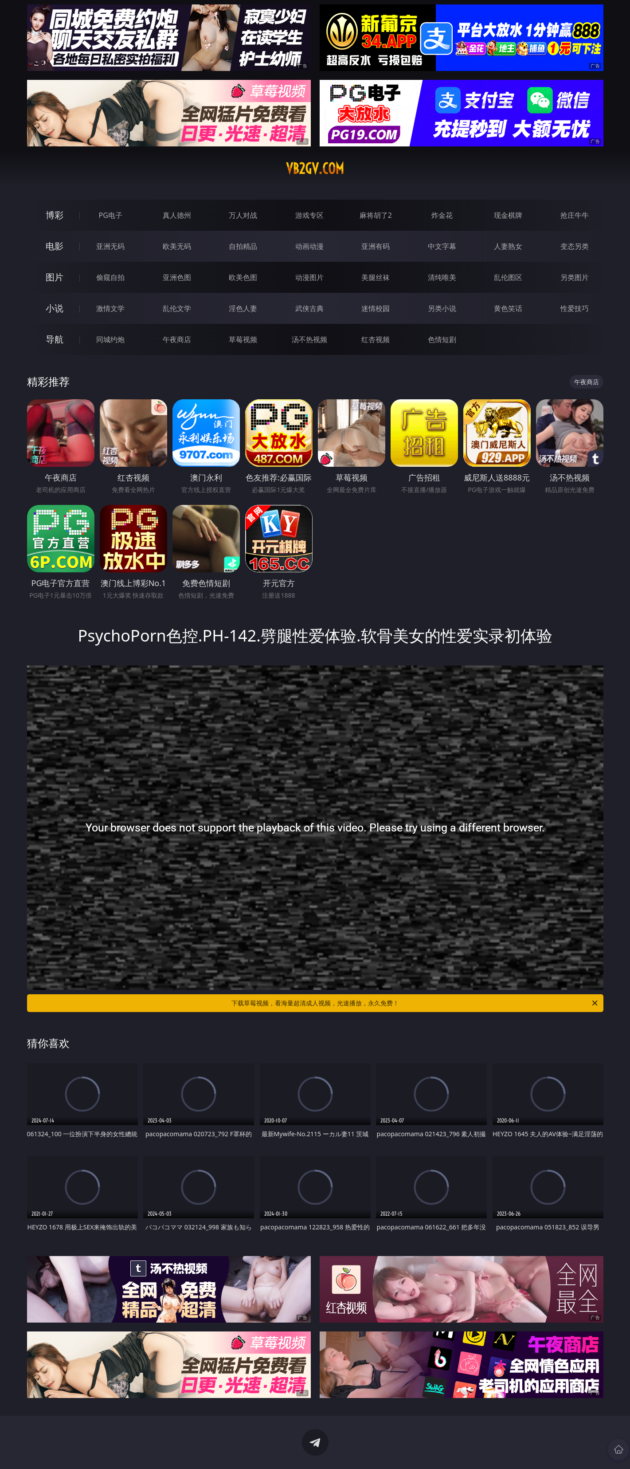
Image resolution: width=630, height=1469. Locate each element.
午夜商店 (177, 339)
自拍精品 (243, 246)
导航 (54, 339)
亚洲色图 (177, 277)
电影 (54, 246)
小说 (54, 308)
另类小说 (442, 308)
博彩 (54, 215)
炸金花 (442, 215)
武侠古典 (309, 308)
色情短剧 (442, 339)
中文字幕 (442, 246)
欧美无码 (177, 246)
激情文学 (110, 308)
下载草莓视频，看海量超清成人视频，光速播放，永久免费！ (415, 1003)
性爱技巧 (574, 308)
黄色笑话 (508, 308)
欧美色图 (243, 277)
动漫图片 (309, 277)
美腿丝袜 (375, 277)
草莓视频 (243, 339)
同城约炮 (110, 339)
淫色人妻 (243, 308)
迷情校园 (375, 308)
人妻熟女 (508, 246)
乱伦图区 (508, 277)
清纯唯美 (442, 277)
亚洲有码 (375, 246)
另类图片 (574, 277)
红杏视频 (375, 339)
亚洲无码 (110, 246)
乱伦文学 (177, 308)
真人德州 (177, 215)
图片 (54, 277)
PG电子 (110, 215)
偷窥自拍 (110, 277)
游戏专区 (309, 215)
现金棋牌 (508, 215)
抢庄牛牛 (574, 215)
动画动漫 (309, 246)
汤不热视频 (309, 339)
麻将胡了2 (376, 215)
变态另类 (574, 246)
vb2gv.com (315, 168)
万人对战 (243, 215)
